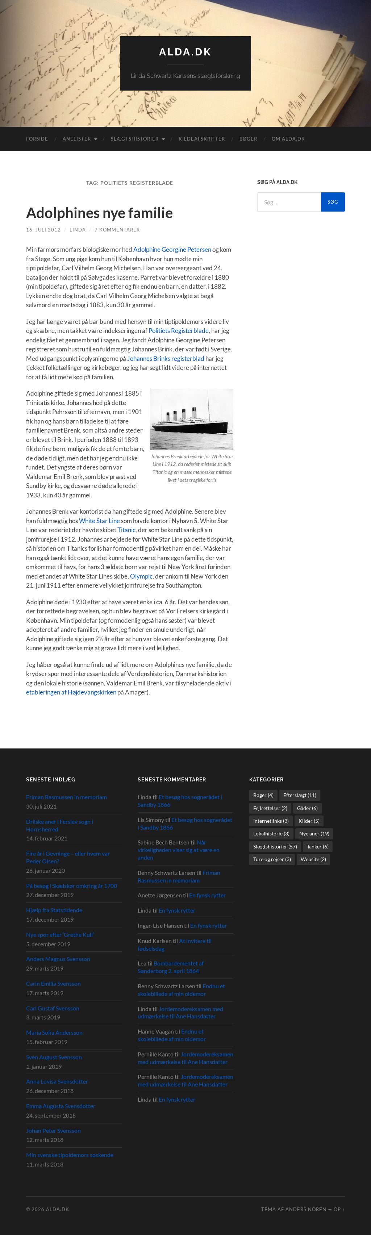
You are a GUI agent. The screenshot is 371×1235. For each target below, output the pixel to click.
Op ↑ (339, 1209)
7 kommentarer (117, 230)
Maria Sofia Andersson (54, 1032)
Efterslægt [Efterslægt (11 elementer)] (299, 795)
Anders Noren (305, 1209)
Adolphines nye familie (99, 212)
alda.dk (185, 52)
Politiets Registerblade (179, 330)
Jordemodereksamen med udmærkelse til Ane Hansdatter (180, 1012)
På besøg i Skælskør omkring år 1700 (71, 885)
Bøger (248, 139)
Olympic (141, 576)
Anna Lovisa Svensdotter (57, 1081)
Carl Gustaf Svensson (52, 1008)
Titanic (126, 530)
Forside (37, 139)
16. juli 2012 (43, 230)
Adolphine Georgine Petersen (172, 249)
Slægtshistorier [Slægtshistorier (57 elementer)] (275, 846)
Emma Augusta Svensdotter (60, 1105)
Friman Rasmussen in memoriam (66, 796)
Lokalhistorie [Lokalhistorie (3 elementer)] (271, 833)
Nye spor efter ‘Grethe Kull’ (60, 934)
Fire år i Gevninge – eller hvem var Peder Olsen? (68, 857)
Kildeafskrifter (202, 139)
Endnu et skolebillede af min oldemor (181, 989)
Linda (78, 230)
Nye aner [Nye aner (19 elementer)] (314, 833)
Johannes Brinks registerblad (165, 358)
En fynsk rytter (207, 895)
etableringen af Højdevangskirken (71, 692)
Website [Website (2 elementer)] (313, 859)
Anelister (77, 139)
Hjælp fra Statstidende (54, 909)
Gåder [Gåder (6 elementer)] (307, 808)
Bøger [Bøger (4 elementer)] (263, 795)
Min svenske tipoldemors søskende (69, 1154)
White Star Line (99, 521)
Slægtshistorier (135, 139)
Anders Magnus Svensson (58, 958)
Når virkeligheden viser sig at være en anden (179, 850)
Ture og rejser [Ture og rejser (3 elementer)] (272, 859)
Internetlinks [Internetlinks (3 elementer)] (271, 821)
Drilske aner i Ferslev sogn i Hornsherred (59, 825)
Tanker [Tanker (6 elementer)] (318, 846)
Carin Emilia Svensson (53, 983)
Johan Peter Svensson (53, 1130)
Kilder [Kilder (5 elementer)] (309, 821)
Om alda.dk (288, 139)
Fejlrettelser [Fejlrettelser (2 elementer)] (270, 808)
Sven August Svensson (54, 1056)
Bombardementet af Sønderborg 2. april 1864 (171, 967)
